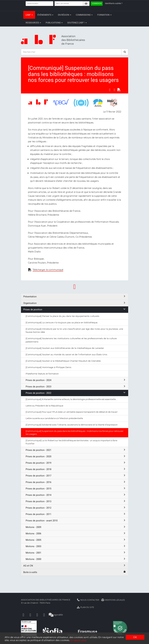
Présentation (74, 296)
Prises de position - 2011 (76, 514)
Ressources (33, 22)
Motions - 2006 (76, 533)
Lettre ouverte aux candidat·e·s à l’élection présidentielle (54, 418)
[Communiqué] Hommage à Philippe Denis (48, 367)
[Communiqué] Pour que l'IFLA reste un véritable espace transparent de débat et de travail (71, 412)
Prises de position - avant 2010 (76, 520)
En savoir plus (78, 640)
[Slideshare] (44, 615)
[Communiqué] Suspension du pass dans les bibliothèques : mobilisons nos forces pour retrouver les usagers (74, 432)
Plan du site (85, 607)
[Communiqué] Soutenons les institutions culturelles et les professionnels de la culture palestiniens (71, 340)
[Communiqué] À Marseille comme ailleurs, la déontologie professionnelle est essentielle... (71, 399)
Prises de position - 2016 (76, 482)
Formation (104, 15)
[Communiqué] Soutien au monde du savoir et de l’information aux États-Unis (66, 354)
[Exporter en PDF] (119, 89)
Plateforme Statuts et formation (42, 373)
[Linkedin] (30, 615)
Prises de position (74, 309)
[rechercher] (124, 52)
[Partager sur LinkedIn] (114, 89)
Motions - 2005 (76, 539)
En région (64, 15)
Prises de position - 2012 (76, 507)
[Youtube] (37, 615)
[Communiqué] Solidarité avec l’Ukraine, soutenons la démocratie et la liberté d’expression (72, 424)
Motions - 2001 (76, 552)
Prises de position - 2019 (76, 462)
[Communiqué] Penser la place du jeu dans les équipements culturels (62, 316)
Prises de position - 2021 (76, 450)
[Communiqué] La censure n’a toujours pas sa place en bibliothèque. (62, 322)
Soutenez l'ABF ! (77, 22)
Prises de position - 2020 (76, 456)
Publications (54, 22)
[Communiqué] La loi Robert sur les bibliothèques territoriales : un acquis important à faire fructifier (71, 442)
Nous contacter (88, 600)
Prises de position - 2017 (76, 475)
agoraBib (56, 615)
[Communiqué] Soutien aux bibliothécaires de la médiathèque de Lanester (65, 348)
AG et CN (74, 565)
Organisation (74, 303)
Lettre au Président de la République (44, 405)
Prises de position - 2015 (76, 488)
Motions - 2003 (76, 546)
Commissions (84, 15)
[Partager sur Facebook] (110, 89)
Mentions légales (113, 600)
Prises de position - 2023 (76, 386)
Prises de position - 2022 (76, 392)
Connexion (97, 3)
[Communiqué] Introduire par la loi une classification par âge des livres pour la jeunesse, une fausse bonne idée (74, 330)
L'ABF (29, 15)
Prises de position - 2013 (76, 501)
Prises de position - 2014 (76, 494)
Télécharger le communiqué (48, 269)
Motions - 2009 (76, 527)
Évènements (45, 15)
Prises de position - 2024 (76, 380)
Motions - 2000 (76, 559)
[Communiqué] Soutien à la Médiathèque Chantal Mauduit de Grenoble (63, 361)
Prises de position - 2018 (76, 469)
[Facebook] (23, 615)
